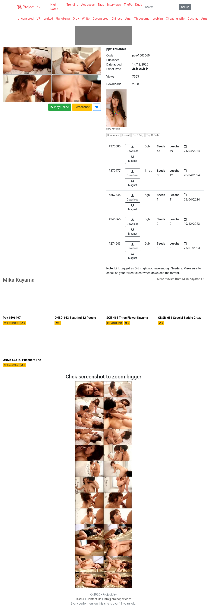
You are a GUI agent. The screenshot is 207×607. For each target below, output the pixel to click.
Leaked (48, 18)
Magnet (132, 159)
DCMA (80, 599)
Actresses (88, 4)
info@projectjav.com (117, 599)
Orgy (76, 18)
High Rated (54, 7)
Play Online (60, 107)
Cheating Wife (175, 18)
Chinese (116, 18)
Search (185, 6)
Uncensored (26, 18)
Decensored (100, 18)
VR (38, 18)
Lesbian (157, 18)
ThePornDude (133, 4)
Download (132, 149)
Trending (72, 4)
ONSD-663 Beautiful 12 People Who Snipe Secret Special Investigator (75, 318)
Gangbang (63, 18)
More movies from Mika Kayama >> (180, 279)
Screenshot (81, 107)
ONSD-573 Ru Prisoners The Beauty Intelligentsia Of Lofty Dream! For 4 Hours (22, 360)
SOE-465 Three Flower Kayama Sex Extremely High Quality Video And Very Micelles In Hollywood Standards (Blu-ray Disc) (128, 318)
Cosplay (193, 18)
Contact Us (94, 599)
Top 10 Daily (152, 135)
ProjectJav (28, 7)
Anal (128, 18)
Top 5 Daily (138, 135)
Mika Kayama (116, 109)
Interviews (114, 4)
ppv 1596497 (12, 318)
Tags (101, 4)
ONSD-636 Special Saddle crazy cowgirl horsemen (179, 318)
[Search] (162, 7)
